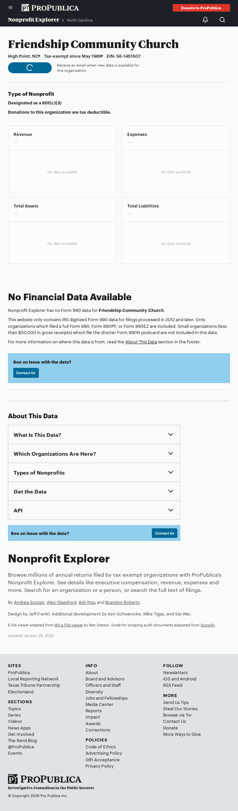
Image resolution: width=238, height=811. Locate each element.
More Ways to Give (182, 734)
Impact (93, 717)
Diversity (94, 691)
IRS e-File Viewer (68, 624)
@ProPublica (21, 746)
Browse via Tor (177, 715)
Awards (93, 723)
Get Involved (21, 734)
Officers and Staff (103, 685)
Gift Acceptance (103, 759)
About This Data (141, 341)
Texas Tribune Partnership (34, 685)
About (92, 672)
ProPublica (19, 672)
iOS (166, 678)
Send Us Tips (176, 702)
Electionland (20, 691)
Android (188, 678)
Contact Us (25, 372)
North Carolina (79, 20)
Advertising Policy (104, 753)
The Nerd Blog (22, 740)
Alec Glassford (61, 602)
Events (15, 753)
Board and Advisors (105, 678)
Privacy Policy (100, 766)
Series (14, 715)
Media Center (99, 704)
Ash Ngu (87, 602)
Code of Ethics (101, 746)
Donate (170, 727)
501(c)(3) (52, 102)
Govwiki (208, 624)
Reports (93, 710)
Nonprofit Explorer (33, 19)
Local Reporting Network (33, 678)
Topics (14, 708)
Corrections (98, 729)
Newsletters (175, 672)
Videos (15, 721)
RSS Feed (172, 685)
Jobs (90, 698)
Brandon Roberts (122, 602)
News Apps (19, 727)
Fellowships (116, 698)
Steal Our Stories (180, 708)
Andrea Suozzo (29, 602)
